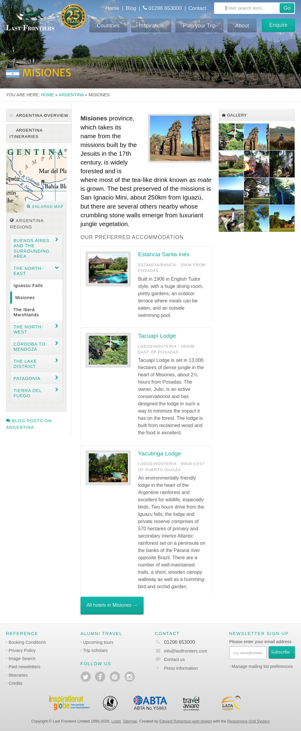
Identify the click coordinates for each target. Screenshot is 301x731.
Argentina (71, 94)
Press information (181, 668)
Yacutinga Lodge (159, 453)
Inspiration (151, 26)
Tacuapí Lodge (157, 336)
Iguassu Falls (28, 285)
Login (116, 721)
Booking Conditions (27, 642)
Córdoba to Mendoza (29, 347)
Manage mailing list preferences (262, 666)
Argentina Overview (38, 115)
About (242, 26)
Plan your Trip (199, 26)
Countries (108, 26)
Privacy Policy (22, 650)
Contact (198, 8)
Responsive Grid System (248, 721)
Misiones (25, 297)
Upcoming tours (98, 642)
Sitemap (130, 721)
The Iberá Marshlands (26, 312)
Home (112, 8)
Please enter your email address (260, 641)
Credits (15, 683)
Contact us (174, 659)
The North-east (28, 271)
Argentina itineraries (26, 133)
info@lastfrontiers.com (181, 651)
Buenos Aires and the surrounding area (32, 248)
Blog (131, 8)
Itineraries (17, 675)
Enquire (278, 25)
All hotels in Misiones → (112, 605)
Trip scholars (95, 650)
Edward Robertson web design (185, 721)
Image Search (22, 658)
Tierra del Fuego (28, 393)
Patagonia (27, 378)
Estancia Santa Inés (164, 254)
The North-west (28, 329)
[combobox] (254, 8)
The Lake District (25, 364)
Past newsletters (24, 666)
